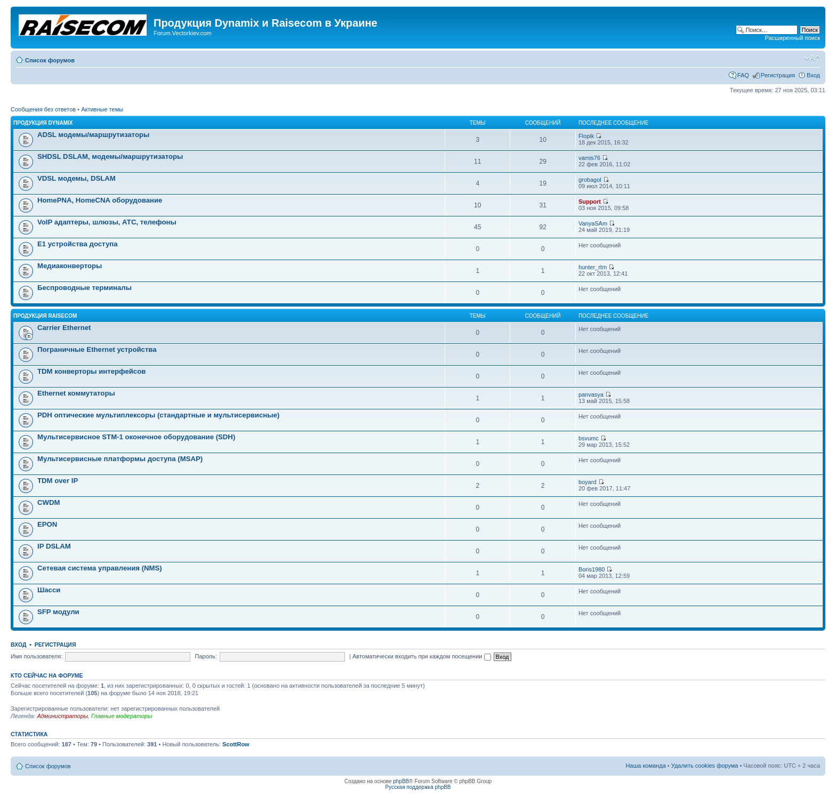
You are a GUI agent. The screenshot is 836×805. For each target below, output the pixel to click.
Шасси (48, 590)
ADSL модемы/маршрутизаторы (93, 135)
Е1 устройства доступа (77, 244)
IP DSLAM (54, 546)
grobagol (589, 179)
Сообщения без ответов (43, 109)
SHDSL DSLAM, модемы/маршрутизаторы (110, 156)
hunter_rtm (592, 267)
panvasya (591, 394)
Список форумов (50, 60)
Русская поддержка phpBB (418, 787)
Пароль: (206, 656)
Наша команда (645, 765)
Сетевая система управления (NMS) (99, 568)
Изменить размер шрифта (812, 58)
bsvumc (588, 438)
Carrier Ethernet (64, 328)
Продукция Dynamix (43, 123)
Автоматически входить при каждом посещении (421, 656)
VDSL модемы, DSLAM (76, 178)
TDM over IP (57, 481)
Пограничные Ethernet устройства (97, 349)
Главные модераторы (121, 716)
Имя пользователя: (36, 656)
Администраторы (62, 716)
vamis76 (589, 158)
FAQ (743, 75)
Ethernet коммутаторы (76, 393)
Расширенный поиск (792, 38)
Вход (813, 75)
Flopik (586, 136)
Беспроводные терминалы (84, 288)
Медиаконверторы (69, 266)
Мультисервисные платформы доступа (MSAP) (120, 459)
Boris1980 (591, 569)
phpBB (401, 781)
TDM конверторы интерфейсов (91, 371)
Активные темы (102, 109)
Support (589, 201)
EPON (47, 524)
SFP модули (58, 612)
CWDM (48, 502)
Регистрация (778, 75)
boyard (587, 482)
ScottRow (236, 744)
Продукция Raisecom (45, 316)
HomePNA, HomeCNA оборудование (99, 200)
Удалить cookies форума (704, 765)
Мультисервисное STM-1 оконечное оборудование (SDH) (136, 437)
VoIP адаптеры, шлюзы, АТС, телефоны (106, 222)
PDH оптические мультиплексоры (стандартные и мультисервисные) (158, 415)
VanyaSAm (592, 223)
